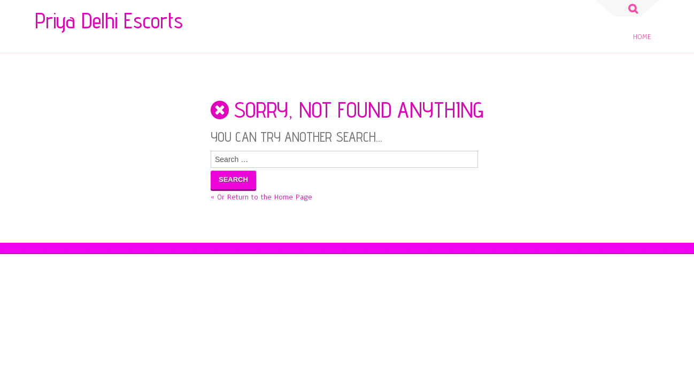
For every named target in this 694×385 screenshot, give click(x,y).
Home (642, 37)
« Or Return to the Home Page (261, 197)
